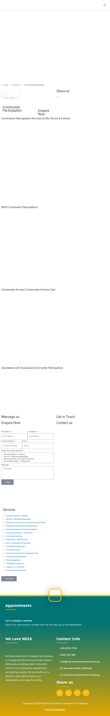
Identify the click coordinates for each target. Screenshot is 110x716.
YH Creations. (81, 703)
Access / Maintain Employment (27, 456)
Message (5, 465)
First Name (5, 431)
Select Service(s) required (11, 450)
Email (24, 441)
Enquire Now (43, 112)
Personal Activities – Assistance (27, 461)
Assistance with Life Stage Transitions (27, 459)
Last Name (31, 431)
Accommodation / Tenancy (27, 454)
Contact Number (8, 441)
